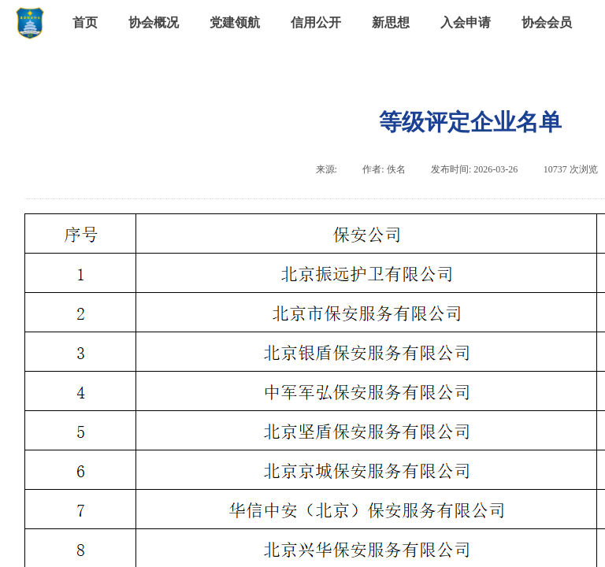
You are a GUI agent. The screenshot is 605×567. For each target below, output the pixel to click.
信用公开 (316, 22)
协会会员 (546, 22)
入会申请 (465, 22)
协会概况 (153, 22)
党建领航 (235, 22)
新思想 (391, 22)
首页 (85, 22)
